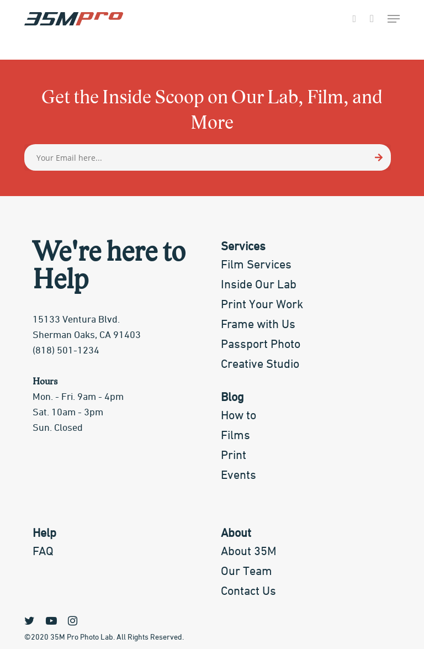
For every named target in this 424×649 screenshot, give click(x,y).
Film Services (256, 265)
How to (238, 416)
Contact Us (248, 591)
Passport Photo (260, 345)
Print (233, 456)
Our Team (246, 572)
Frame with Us (258, 325)
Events (238, 475)
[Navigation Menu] (394, 18)
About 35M (249, 552)
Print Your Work (262, 305)
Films (235, 436)
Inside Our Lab (258, 285)
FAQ (43, 552)
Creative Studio (260, 364)
